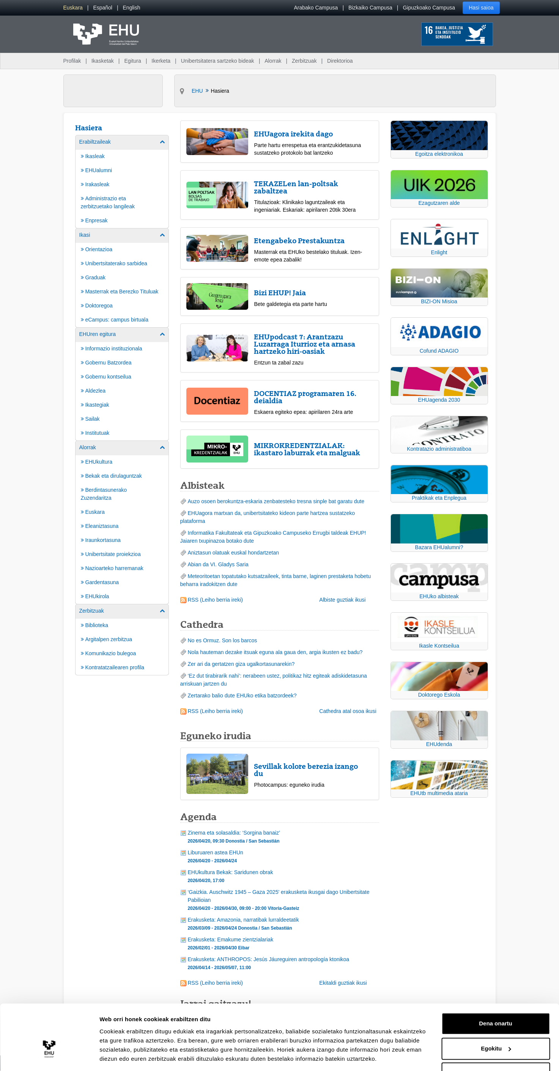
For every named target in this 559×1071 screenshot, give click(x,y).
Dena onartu (495, 1000)
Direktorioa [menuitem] (340, 61)
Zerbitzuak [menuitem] (304, 61)
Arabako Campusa (316, 8)
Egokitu (496, 1025)
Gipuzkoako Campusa (429, 8)
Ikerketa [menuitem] (160, 61)
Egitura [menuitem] (132, 61)
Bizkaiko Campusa (370, 8)
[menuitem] (73, 8)
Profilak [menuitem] (72, 61)
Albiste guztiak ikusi (342, 600)
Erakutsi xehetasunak (129, 1056)
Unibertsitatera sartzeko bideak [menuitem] (217, 61)
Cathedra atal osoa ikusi (347, 711)
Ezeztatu (495, 1050)
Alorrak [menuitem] (273, 61)
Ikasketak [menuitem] (102, 61)
